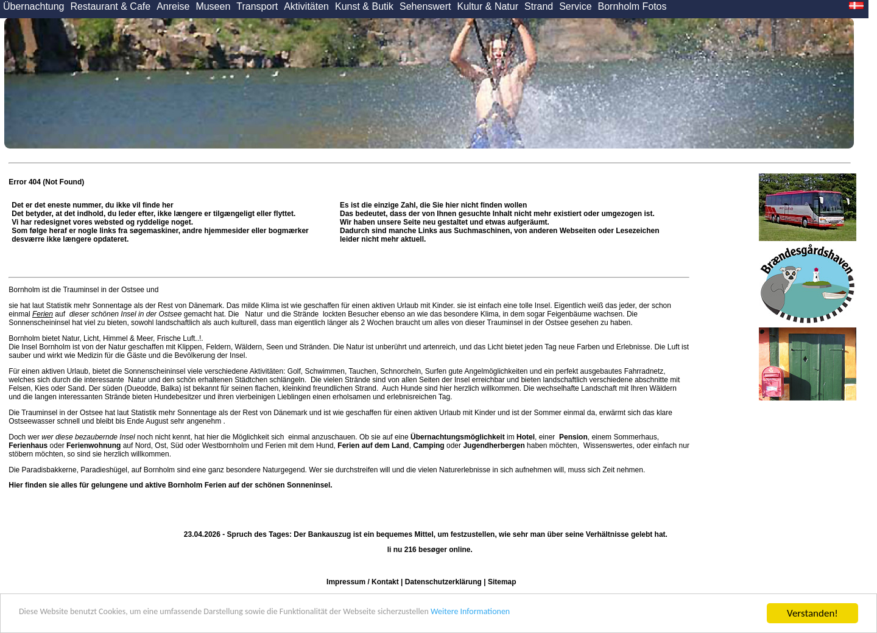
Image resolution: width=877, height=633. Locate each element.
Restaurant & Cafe (111, 6)
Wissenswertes (608, 445)
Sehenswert (425, 6)
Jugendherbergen (493, 445)
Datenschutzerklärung (443, 582)
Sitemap (502, 582)
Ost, (161, 445)
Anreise (173, 6)
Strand (538, 6)
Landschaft (599, 388)
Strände (306, 314)
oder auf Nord (79, 445)
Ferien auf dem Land (373, 445)
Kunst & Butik (364, 6)
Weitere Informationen (567, 613)
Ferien (42, 314)
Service (575, 6)
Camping (428, 445)
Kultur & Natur (487, 6)
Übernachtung (34, 6)
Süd (177, 445)
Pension (573, 437)
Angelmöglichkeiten (495, 371)
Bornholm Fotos (632, 6)
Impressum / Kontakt (362, 582)
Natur (254, 314)
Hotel (525, 437)
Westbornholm (225, 445)
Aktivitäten (306, 6)
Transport (257, 6)
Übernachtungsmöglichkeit (457, 437)
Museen (212, 6)
